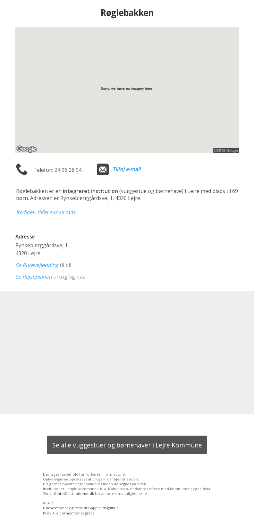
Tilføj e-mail (126, 168)
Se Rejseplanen (33, 276)
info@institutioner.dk (75, 493)
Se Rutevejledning (36, 265)
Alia (50, 502)
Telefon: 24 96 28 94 (57, 169)
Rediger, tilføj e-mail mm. (46, 212)
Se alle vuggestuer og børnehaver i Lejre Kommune (127, 445)
